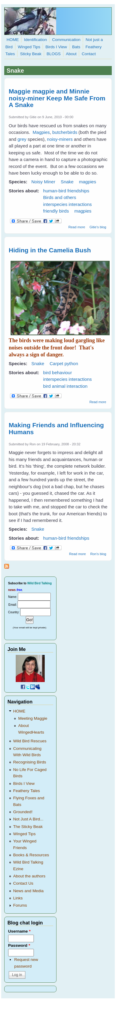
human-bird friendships (66, 190)
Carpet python (64, 363)
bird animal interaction (65, 386)
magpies (87, 181)
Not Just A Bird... (28, 819)
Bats (76, 47)
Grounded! (23, 812)
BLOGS (54, 54)
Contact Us (23, 883)
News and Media (28, 891)
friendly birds (56, 210)
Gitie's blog (97, 227)
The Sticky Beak (28, 826)
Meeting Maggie (32, 718)
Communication (66, 39)
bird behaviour (57, 372)
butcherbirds (64, 132)
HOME (13, 39)
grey (22, 139)
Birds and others (59, 197)
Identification (35, 39)
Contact (89, 54)
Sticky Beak (31, 54)
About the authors (29, 876)
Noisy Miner (43, 181)
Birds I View (56, 47)
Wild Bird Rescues (30, 741)
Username (19, 931)
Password (19, 945)
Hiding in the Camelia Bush (50, 250)
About (71, 54)
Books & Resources (31, 855)
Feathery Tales (26, 790)
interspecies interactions (67, 204)
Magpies (41, 132)
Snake (67, 181)
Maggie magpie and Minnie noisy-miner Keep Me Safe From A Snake (57, 98)
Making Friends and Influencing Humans (56, 428)
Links (18, 898)
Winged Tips (29, 47)
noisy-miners (60, 139)
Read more (76, 227)
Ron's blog (98, 554)
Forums (20, 905)
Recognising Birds (29, 762)
